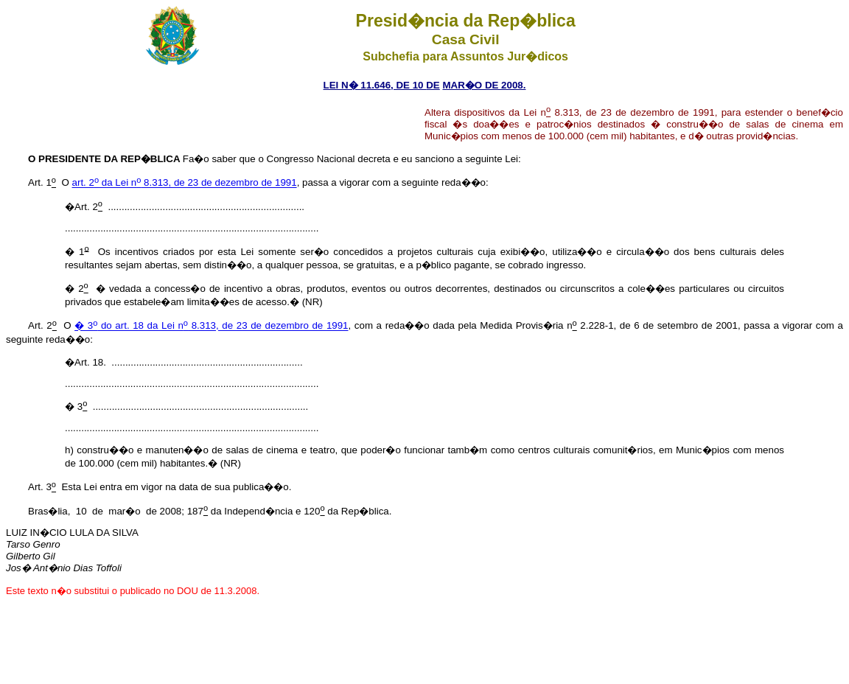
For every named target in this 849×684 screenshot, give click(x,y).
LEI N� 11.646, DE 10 (375, 85)
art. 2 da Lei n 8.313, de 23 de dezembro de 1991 (184, 183)
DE (433, 85)
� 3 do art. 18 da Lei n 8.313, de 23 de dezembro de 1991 (211, 326)
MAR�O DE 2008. (483, 85)
